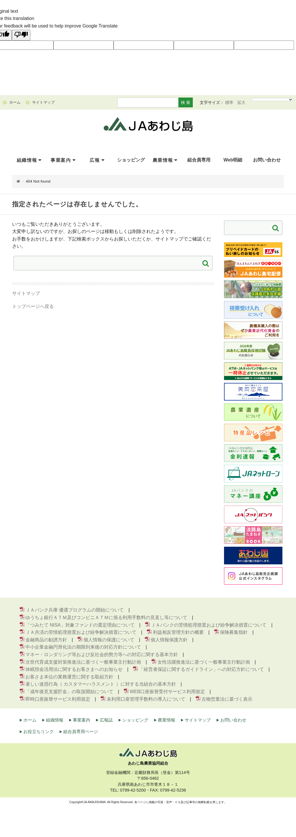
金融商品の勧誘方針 (46, 639)
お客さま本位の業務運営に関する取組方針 (69, 676)
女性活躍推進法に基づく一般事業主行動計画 (204, 662)
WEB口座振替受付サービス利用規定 (167, 691)
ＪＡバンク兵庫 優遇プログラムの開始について (74, 609)
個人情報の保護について (109, 639)
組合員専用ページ (80, 731)
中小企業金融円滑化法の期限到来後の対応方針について (83, 647)
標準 (229, 102)
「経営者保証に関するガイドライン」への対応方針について (201, 669)
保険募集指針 (234, 632)
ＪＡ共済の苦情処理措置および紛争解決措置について (80, 632)
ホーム (29, 719)
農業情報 (163, 160)
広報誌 (106, 719)
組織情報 (27, 160)
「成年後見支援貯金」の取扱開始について (69, 691)
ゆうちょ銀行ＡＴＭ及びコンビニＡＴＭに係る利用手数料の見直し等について (106, 617)
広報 (95, 160)
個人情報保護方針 (169, 639)
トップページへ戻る (33, 306)
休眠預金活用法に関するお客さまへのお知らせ (74, 669)
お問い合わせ (233, 719)
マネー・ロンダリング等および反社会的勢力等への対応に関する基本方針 (101, 654)
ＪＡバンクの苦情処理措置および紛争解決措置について (209, 625)
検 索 (185, 102)
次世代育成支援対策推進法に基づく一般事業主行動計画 (83, 662)
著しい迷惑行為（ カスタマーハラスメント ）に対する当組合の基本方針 (100, 684)
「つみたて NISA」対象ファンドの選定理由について (80, 625)
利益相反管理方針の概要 (178, 632)
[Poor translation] (21, 35)
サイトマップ (26, 293)
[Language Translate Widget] (272, 99)
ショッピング (135, 719)
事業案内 (61, 160)
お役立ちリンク (38, 731)
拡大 (241, 102)
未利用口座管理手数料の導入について (146, 699)
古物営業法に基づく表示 (226, 699)
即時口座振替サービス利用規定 (57, 699)
